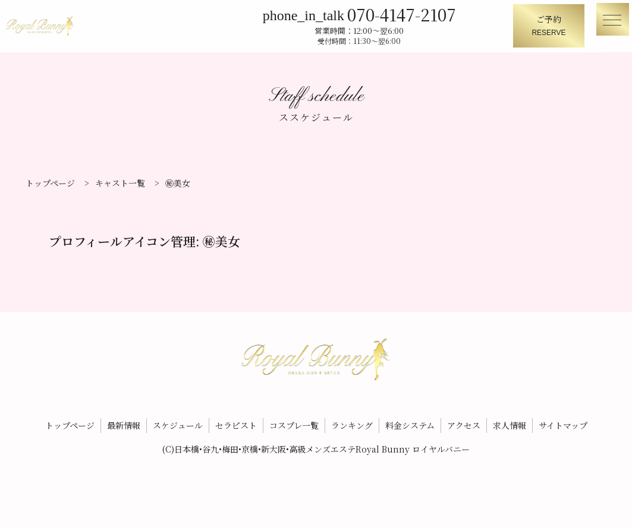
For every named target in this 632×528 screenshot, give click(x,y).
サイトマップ (563, 419)
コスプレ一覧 (294, 419)
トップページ (70, 419)
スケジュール (178, 419)
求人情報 (509, 419)
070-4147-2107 (407, 13)
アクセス (463, 419)
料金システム (410, 419)
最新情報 (123, 419)
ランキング (352, 419)
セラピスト (236, 419)
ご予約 (548, 26)
